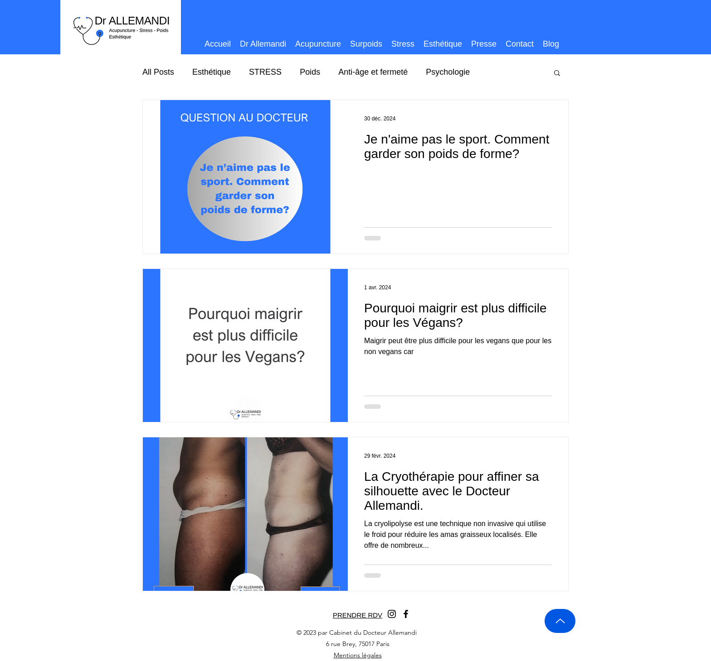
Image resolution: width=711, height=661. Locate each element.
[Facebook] (405, 613)
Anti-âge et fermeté (373, 72)
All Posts (158, 72)
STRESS (265, 72)
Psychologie (448, 72)
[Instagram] (391, 613)
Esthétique (211, 72)
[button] (557, 73)
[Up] (560, 621)
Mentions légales (358, 655)
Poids (310, 72)
